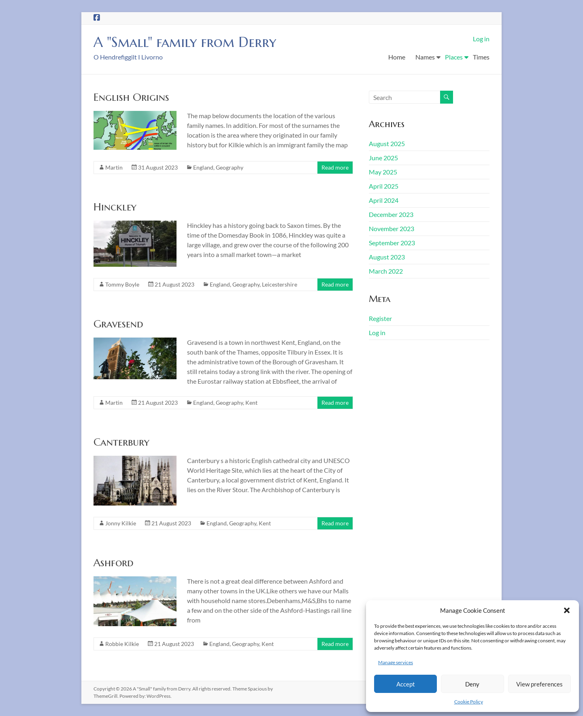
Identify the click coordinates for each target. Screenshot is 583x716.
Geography (229, 167)
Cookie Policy (468, 702)
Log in (481, 38)
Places (454, 57)
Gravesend (118, 323)
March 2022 (386, 271)
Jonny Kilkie (120, 523)
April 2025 (383, 186)
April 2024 (383, 200)
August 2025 (387, 143)
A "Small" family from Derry (189, 42)
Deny (472, 684)
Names (425, 57)
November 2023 (391, 228)
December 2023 (391, 214)
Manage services (395, 662)
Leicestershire (279, 284)
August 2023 (387, 257)
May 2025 (383, 172)
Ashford (114, 562)
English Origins (131, 97)
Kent (251, 402)
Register (380, 318)
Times (481, 57)
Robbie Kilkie (122, 643)
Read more (335, 167)
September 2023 (392, 242)
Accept (405, 684)
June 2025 (383, 157)
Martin (114, 167)
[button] (567, 610)
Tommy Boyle (122, 284)
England (203, 167)
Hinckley (115, 206)
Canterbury (121, 442)
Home (396, 57)
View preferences (539, 684)
